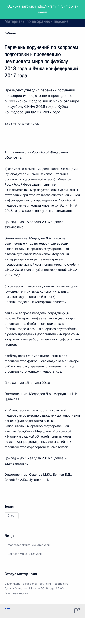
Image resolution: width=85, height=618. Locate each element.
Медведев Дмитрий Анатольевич (29, 545)
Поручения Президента (52, 584)
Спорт (11, 516)
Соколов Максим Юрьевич (25, 554)
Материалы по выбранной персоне (36, 21)
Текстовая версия (16, 593)
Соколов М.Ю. (40, 474)
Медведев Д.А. (40, 238)
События (10, 33)
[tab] (7, 611)
